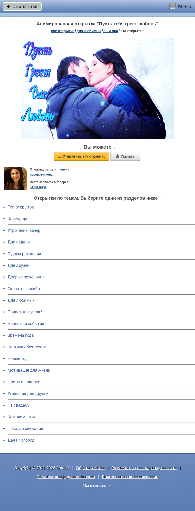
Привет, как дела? (25, 312)
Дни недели (19, 242)
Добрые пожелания (26, 277)
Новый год (18, 358)
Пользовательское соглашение (130, 476)
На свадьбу (18, 405)
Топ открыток (21, 207)
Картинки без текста (27, 347)
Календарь (18, 218)
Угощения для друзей (28, 393)
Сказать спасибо (24, 288)
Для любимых (21, 300)
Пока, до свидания (25, 428)
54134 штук (38, 187)
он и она (110, 31)
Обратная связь (90, 467)
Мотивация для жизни (29, 370)
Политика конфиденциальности (66, 476)
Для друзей (18, 265)
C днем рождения (24, 253)
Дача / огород (21, 440)
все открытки (22, 6)
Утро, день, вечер (24, 230)
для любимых (88, 31)
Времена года (21, 335)
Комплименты (21, 416)
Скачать (125, 156)
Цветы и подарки (24, 382)
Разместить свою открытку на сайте (144, 467)
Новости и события (26, 323)
